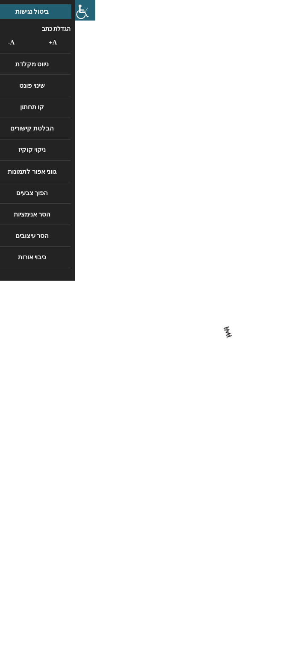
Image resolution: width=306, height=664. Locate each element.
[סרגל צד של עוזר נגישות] (10, 10)
